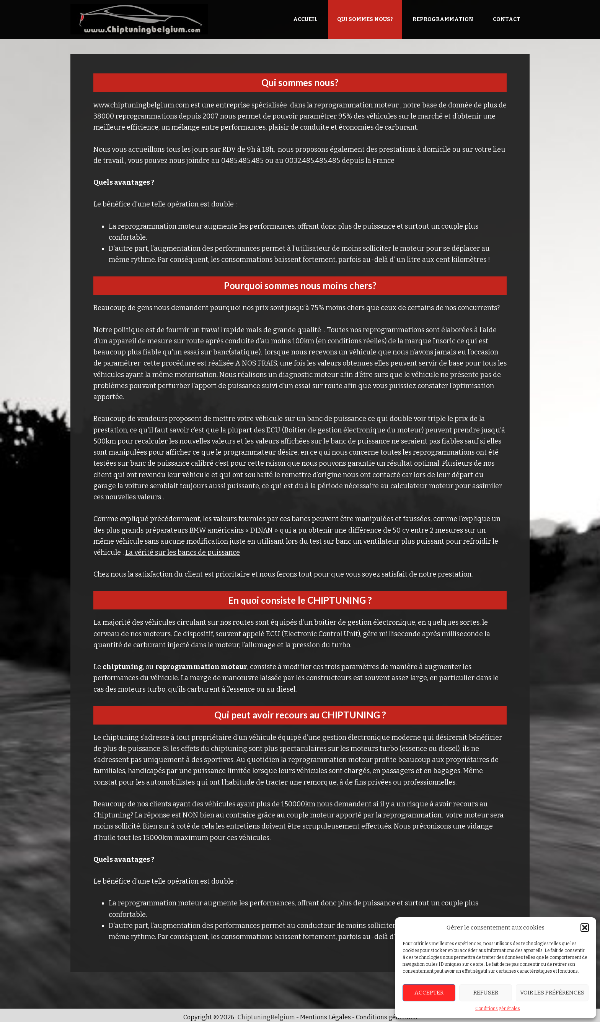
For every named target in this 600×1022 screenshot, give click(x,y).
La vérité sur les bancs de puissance (182, 552)
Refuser (485, 992)
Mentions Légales (325, 1017)
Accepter (428, 992)
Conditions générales (497, 1008)
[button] (585, 927)
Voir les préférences (552, 992)
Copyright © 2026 (209, 1017)
